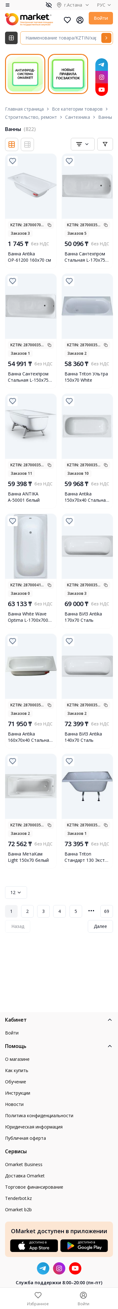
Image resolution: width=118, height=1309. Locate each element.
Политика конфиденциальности (39, 1115)
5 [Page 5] (76, 911)
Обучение (15, 1082)
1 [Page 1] (11, 911)
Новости (14, 1104)
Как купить (16, 1070)
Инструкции (17, 1093)
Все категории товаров (77, 109)
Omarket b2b (18, 1209)
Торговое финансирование (34, 1187)
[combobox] (83, 144)
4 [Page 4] (59, 911)
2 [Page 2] (27, 911)
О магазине (17, 1059)
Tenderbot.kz (18, 1198)
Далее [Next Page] (100, 926)
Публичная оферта (25, 1138)
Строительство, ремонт (31, 117)
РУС (105, 5)
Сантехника (77, 117)
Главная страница (24, 109)
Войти (101, 18)
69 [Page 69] (106, 911)
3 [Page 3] (43, 911)
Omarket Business (23, 1164)
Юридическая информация (34, 1127)
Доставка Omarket (25, 1176)
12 (16, 892)
